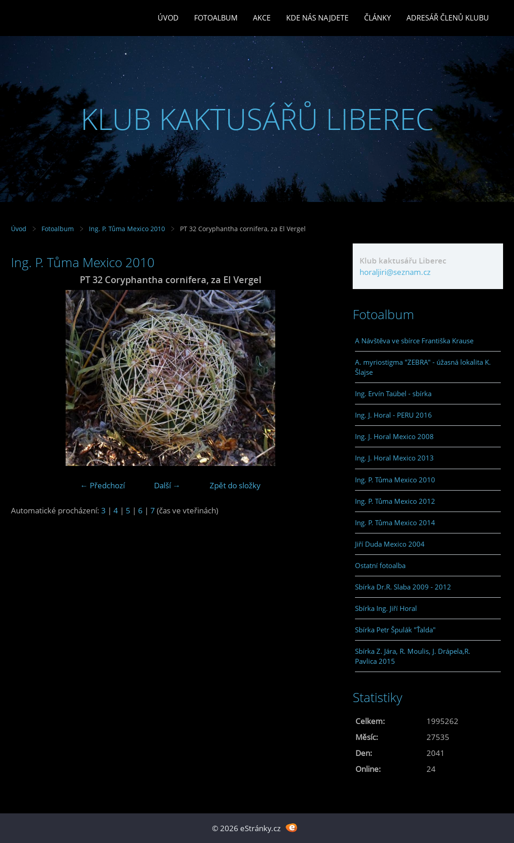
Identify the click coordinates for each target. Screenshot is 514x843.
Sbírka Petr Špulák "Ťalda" (395, 629)
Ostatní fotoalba (380, 565)
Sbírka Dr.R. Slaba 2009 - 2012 (403, 586)
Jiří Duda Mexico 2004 (390, 543)
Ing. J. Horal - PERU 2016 (393, 414)
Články (377, 18)
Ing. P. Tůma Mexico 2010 (127, 228)
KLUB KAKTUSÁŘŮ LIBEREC (257, 119)
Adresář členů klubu (447, 18)
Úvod (168, 18)
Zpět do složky (235, 485)
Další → (167, 485)
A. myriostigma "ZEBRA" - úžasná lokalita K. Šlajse (423, 367)
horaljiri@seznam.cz (395, 272)
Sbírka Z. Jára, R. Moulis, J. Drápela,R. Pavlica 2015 (412, 656)
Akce (262, 18)
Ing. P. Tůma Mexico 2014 (395, 522)
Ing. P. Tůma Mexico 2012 (395, 501)
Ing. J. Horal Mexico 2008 (394, 436)
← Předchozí (102, 485)
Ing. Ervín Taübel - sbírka (393, 393)
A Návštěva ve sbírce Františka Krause (414, 340)
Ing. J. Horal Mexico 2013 (394, 457)
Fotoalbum (215, 18)
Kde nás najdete (317, 18)
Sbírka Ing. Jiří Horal (386, 608)
